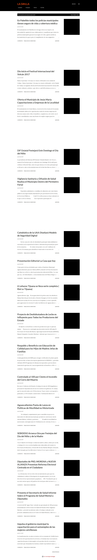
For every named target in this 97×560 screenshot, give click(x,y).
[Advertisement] (38, 56)
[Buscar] (73, 4)
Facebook (19, 7)
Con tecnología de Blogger (48, 556)
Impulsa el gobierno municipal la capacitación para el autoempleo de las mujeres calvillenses (36, 527)
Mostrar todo (75, 14)
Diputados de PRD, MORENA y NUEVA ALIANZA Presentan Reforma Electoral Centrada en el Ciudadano (36, 464)
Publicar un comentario (30, 40)
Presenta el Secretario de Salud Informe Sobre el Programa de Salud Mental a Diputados (36, 495)
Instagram (27, 7)
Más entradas (55, 551)
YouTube (41, 7)
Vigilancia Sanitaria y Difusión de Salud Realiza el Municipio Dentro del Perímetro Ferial (38, 181)
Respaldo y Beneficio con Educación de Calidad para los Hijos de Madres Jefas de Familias (37, 348)
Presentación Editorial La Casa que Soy (36, 260)
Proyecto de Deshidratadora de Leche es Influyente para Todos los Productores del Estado (37, 317)
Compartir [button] (20, 40)
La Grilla (23, 3)
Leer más (57, 40)
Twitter (34, 7)
